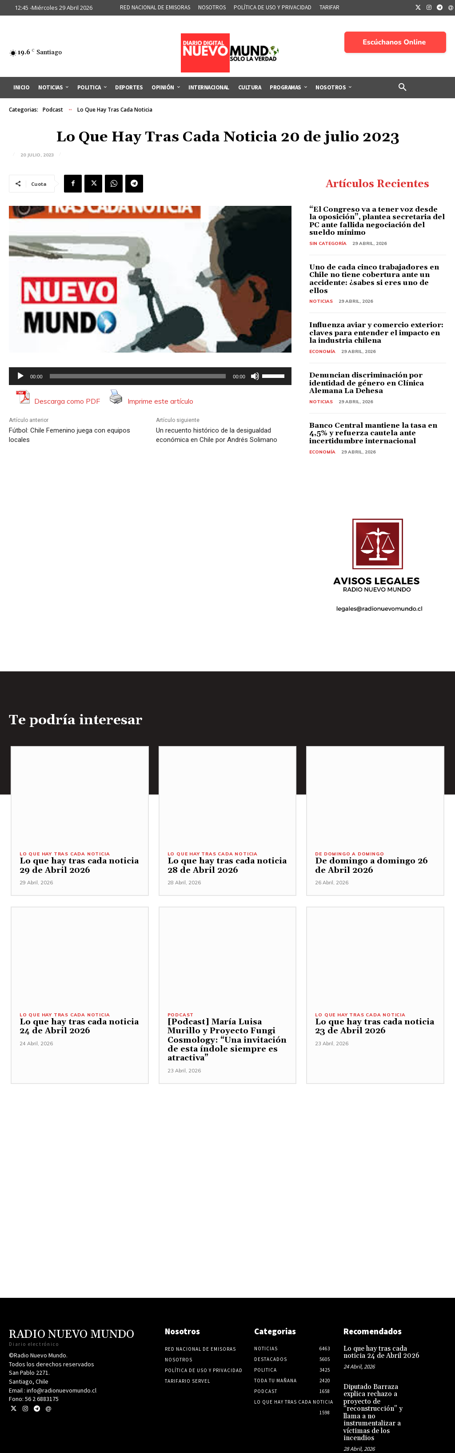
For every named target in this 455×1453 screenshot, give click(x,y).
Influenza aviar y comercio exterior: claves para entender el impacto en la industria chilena (376, 333)
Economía (322, 351)
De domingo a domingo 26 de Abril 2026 (372, 866)
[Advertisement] (227, 1147)
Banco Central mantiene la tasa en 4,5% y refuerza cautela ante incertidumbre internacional (373, 433)
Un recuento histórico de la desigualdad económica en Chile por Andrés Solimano (216, 435)
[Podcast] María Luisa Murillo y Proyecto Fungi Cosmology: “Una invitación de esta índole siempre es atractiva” (224, 1041)
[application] (150, 376)
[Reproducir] (20, 376)
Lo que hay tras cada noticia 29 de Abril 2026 (75, 866)
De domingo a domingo (349, 855)
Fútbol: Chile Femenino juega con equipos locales (69, 435)
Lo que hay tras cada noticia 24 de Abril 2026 (75, 1027)
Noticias (321, 301)
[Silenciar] (255, 376)
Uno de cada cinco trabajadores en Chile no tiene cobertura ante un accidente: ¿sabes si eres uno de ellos (374, 279)
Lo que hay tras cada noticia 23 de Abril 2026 (370, 1027)
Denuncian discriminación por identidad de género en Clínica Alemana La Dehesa (366, 383)
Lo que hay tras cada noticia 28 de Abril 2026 (223, 866)
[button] (402, 87)
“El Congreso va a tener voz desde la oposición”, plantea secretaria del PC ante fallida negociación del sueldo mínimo (377, 221)
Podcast (53, 110)
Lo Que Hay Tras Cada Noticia (114, 110)
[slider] (138, 376)
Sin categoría (328, 243)
